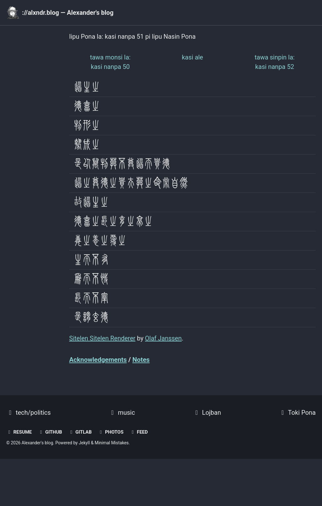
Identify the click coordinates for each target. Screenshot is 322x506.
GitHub (50, 432)
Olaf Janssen (163, 338)
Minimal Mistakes (112, 442)
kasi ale (192, 57)
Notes (141, 359)
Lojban (207, 412)
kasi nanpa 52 (275, 61)
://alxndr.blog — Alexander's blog (68, 12)
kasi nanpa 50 (110, 61)
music (121, 412)
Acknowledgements (98, 359)
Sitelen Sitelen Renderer (102, 338)
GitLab (80, 432)
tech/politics (28, 412)
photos (110, 432)
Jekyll (84, 442)
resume (19, 432)
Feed (139, 432)
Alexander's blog (37, 442)
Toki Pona (297, 412)
